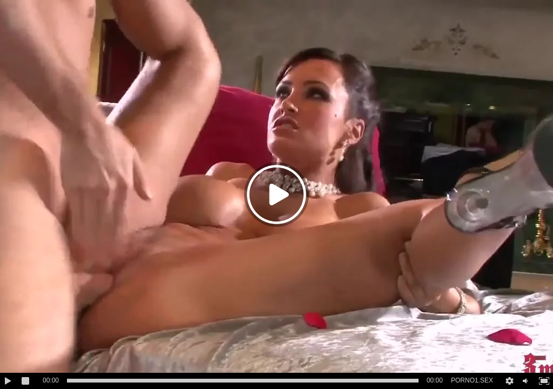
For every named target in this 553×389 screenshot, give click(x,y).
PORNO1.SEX (472, 380)
